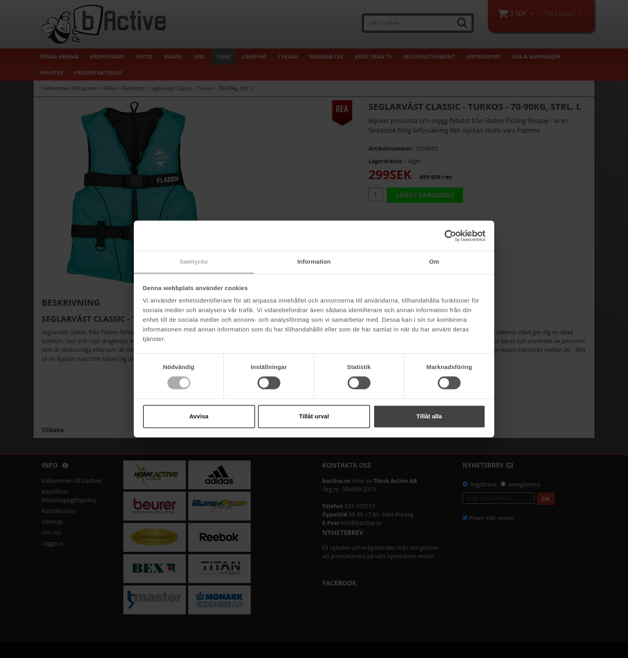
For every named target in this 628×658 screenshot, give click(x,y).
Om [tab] (434, 261)
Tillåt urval (314, 416)
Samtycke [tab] (194, 261)
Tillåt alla (429, 416)
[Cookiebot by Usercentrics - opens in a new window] (450, 236)
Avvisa (199, 416)
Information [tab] (314, 261)
